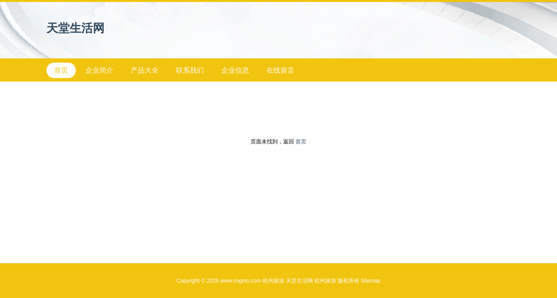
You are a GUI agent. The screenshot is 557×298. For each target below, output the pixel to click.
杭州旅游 (273, 281)
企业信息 (235, 70)
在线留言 (280, 70)
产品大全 (145, 70)
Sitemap (370, 281)
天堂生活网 (75, 28)
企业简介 (99, 70)
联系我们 (190, 70)
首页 (61, 70)
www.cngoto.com (240, 281)
